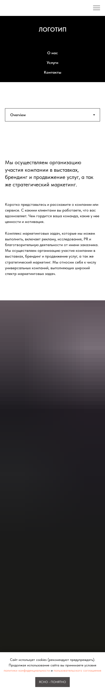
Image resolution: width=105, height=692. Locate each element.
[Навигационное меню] (96, 7)
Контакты (52, 72)
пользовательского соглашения (77, 670)
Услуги (52, 62)
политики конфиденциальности (27, 670)
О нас (52, 53)
